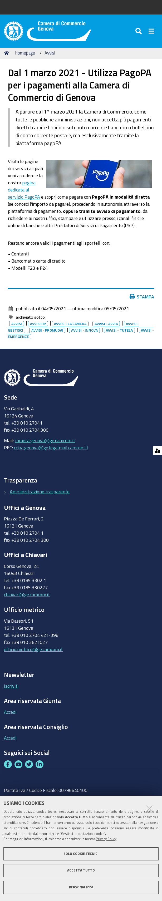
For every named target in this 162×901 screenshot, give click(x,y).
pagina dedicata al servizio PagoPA (24, 190)
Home (7, 53)
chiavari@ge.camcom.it (27, 595)
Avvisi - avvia (106, 324)
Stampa (142, 297)
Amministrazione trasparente (40, 492)
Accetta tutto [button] (81, 870)
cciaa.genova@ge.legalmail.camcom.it (51, 448)
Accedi (10, 712)
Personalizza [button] (81, 887)
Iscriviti (11, 686)
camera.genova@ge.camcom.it (45, 441)
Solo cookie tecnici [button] (81, 853)
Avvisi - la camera (70, 324)
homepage (25, 53)
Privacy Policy (106, 839)
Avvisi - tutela (119, 331)
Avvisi (50, 53)
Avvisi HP (38, 324)
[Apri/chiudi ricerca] (139, 31)
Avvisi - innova (84, 331)
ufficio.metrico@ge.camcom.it (33, 649)
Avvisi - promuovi (47, 331)
